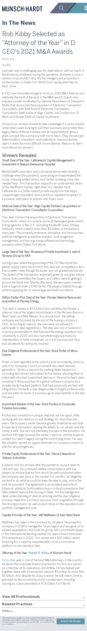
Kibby (6, 560)
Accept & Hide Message (71, 621)
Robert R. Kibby (39, 553)
